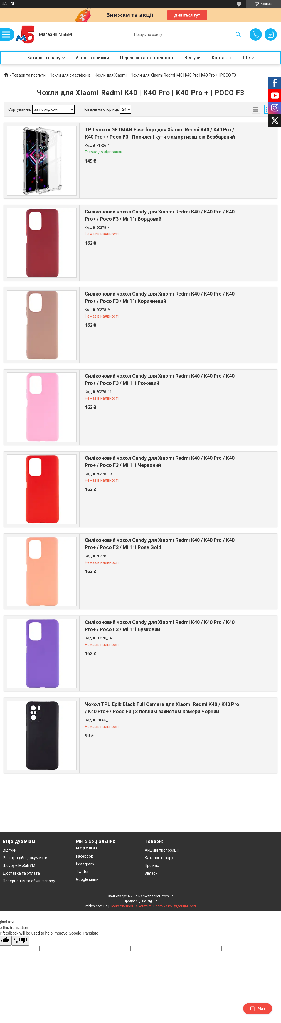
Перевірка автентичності (146, 57)
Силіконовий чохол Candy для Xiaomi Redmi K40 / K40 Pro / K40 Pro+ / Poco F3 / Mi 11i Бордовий (160, 215)
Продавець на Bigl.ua (140, 901)
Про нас (152, 865)
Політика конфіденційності (174, 906)
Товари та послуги (29, 75)
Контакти (222, 57)
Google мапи (87, 879)
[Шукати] (238, 34)
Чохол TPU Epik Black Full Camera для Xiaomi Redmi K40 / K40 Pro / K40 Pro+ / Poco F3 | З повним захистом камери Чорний (162, 707)
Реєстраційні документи (25, 857)
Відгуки (192, 57)
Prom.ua (167, 896)
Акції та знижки (92, 57)
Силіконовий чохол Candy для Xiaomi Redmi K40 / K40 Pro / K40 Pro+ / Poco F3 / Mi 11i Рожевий (160, 379)
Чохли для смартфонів (70, 75)
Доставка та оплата (21, 873)
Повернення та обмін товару (29, 881)
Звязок (151, 873)
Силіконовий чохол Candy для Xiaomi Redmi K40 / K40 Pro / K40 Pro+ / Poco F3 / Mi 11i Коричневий (160, 297)
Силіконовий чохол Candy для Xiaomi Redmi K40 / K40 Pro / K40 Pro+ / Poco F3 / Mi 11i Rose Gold (160, 543)
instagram (85, 864)
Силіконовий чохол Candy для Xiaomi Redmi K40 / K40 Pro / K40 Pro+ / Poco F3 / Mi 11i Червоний (160, 461)
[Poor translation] (20, 941)
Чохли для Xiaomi (111, 75)
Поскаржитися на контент (130, 906)
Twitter (82, 871)
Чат (257, 1008)
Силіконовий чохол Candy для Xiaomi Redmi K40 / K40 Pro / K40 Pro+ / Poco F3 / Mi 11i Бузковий (160, 625)
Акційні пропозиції (162, 850)
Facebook (84, 856)
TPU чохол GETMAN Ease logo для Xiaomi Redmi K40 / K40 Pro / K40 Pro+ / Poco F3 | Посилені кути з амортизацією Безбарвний (160, 133)
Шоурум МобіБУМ (19, 865)
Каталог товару (43, 57)
